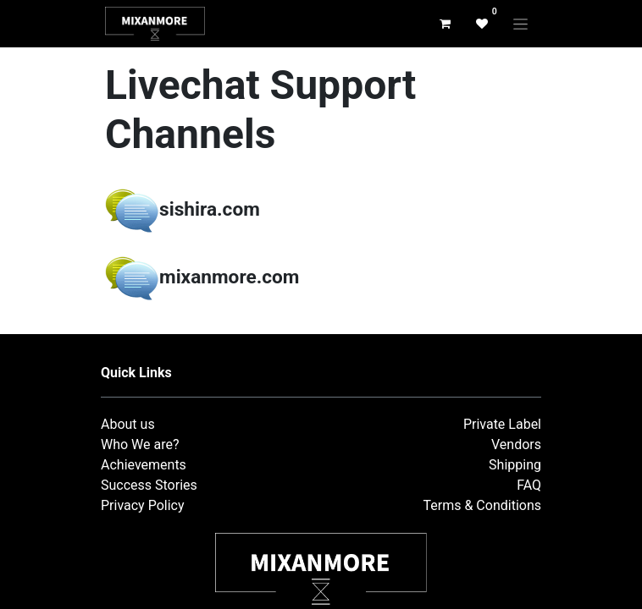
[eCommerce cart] (444, 23)
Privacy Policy (143, 505)
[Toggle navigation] (520, 24)
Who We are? (140, 444)
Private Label (502, 424)
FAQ (529, 485)
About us (128, 424)
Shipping (515, 465)
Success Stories (149, 485)
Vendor (512, 444)
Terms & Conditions (482, 505)
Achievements (143, 465)
